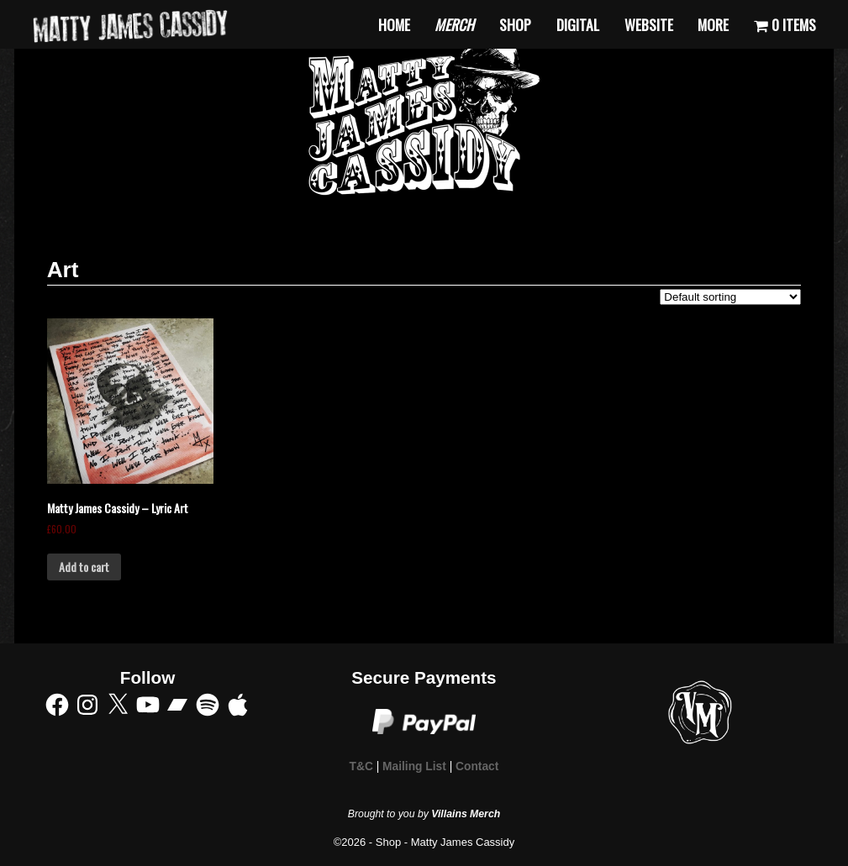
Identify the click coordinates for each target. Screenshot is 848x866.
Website (648, 24)
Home (394, 24)
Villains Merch (465, 814)
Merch (454, 24)
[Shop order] (730, 297)
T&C (361, 766)
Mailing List (414, 766)
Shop (515, 24)
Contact (477, 766)
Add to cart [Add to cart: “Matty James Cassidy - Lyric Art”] (84, 566)
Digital (577, 24)
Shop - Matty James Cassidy (445, 842)
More (713, 24)
